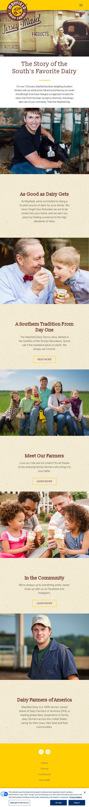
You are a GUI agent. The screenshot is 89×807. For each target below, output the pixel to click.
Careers (44, 763)
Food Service (44, 774)
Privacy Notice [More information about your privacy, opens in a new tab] (75, 799)
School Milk (44, 780)
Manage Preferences (44, 789)
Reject (77, 804)
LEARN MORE (44, 481)
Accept (58, 804)
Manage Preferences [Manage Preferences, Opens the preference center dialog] (19, 804)
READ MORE (45, 359)
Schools (44, 768)
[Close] (85, 794)
